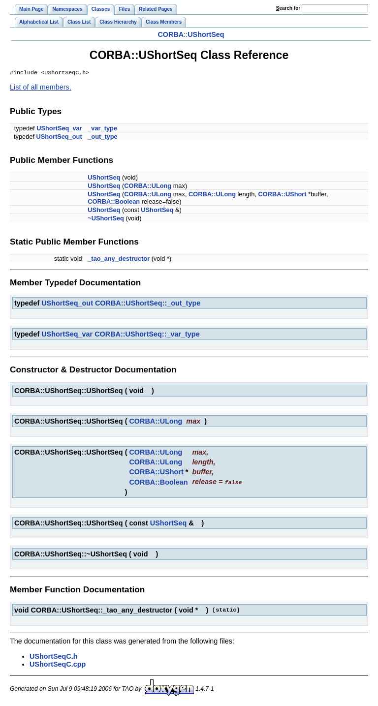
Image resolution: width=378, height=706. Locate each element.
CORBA (171, 34)
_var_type (102, 129)
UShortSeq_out (59, 137)
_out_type (102, 137)
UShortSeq (206, 34)
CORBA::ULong (147, 186)
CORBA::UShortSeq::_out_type (147, 304)
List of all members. (40, 88)
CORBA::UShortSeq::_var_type (147, 335)
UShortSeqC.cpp (58, 665)
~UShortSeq (106, 219)
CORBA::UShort (282, 195)
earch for (288, 8)
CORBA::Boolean (114, 202)
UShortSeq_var (59, 129)
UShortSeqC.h (54, 657)
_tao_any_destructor (119, 259)
